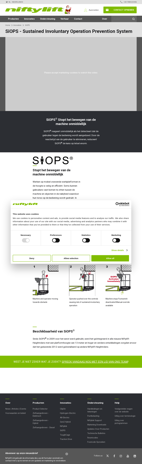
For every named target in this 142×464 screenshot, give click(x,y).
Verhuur (65, 19)
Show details (117, 250)
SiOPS (62, 430)
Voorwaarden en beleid (15, 413)
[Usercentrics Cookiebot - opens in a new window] (117, 204)
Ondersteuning (47, 19)
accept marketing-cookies (64, 72)
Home (7, 25)
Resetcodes (92, 437)
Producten (13, 19)
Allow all (110, 258)
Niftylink (63, 426)
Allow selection (71, 258)
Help (117, 402)
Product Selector (40, 409)
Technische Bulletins (96, 433)
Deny (31, 258)
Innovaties (29, 19)
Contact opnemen (124, 10)
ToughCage (65, 435)
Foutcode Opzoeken (96, 442)
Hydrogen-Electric (68, 413)
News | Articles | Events (15, 409)
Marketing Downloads (96, 424)
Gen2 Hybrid (65, 422)
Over (104, 19)
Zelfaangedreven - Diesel (44, 427)
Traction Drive (66, 439)
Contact (78, 19)
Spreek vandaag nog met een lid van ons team (95, 361)
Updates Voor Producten (98, 429)
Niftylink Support (94, 420)
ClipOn (63, 409)
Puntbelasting (93, 416)
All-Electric (64, 417)
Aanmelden (94, 10)
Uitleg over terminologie (125, 416)
